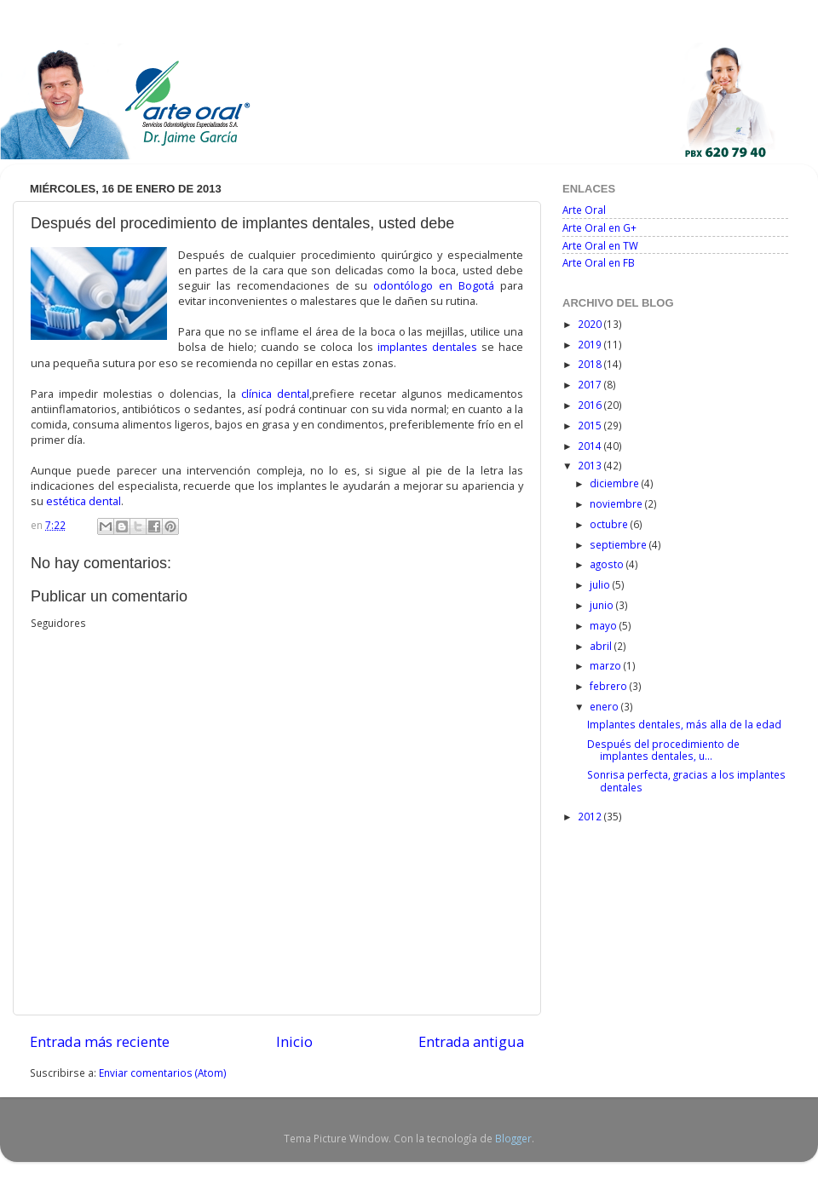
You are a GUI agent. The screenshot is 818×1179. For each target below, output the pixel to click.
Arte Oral (584, 209)
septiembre (619, 544)
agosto (608, 564)
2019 (591, 344)
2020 (591, 324)
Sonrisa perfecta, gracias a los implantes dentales (686, 780)
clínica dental (275, 393)
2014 (591, 445)
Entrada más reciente (100, 1041)
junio (603, 605)
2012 (591, 816)
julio (601, 584)
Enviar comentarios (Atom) (163, 1072)
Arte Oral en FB (598, 262)
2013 (591, 465)
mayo (604, 625)
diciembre (616, 483)
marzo (607, 665)
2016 (591, 404)
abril (602, 646)
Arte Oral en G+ (599, 227)
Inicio (294, 1041)
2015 (591, 425)
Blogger (513, 1138)
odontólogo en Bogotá (433, 285)
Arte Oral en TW (600, 245)
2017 (591, 384)
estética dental (83, 501)
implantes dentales (427, 346)
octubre (610, 524)
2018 (591, 364)
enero (605, 706)
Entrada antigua (471, 1041)
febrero (610, 686)
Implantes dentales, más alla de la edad (684, 724)
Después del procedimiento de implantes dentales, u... (663, 749)
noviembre (617, 503)
